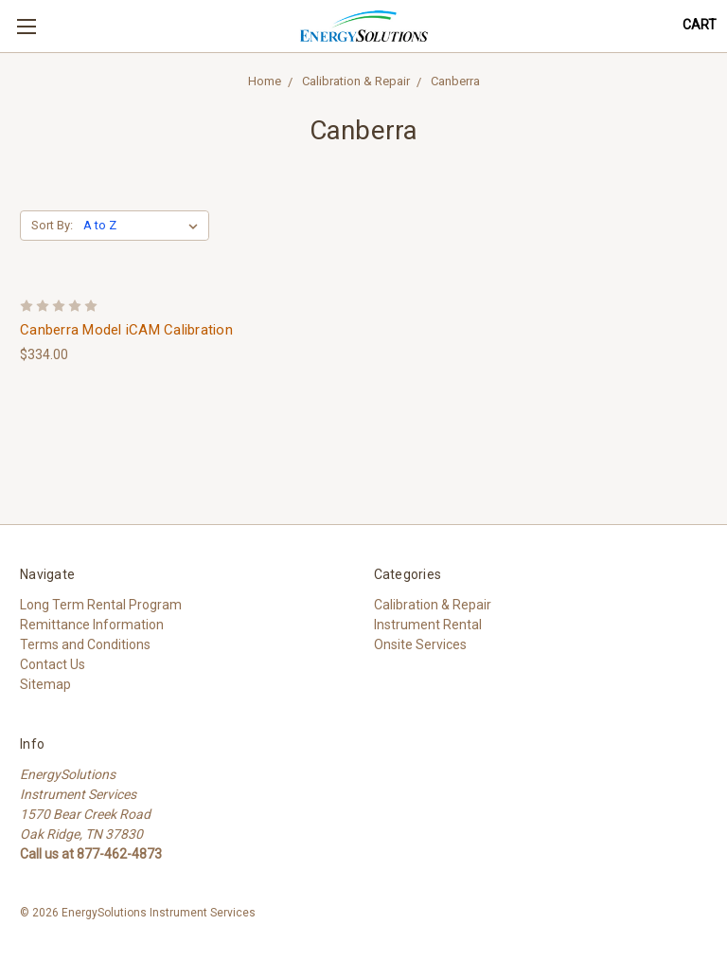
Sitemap (45, 684)
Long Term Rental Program (101, 604)
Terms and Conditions (85, 644)
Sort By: (52, 225)
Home (264, 81)
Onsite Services (420, 644)
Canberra (455, 81)
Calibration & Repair (356, 81)
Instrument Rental (428, 624)
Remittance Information (92, 624)
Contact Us (52, 664)
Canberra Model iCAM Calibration (126, 329)
